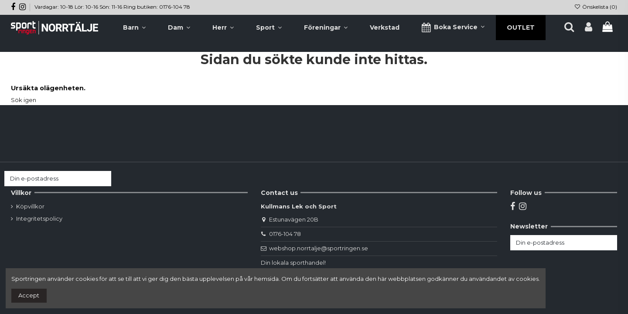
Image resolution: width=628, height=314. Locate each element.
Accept (28, 295)
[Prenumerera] (102, 178)
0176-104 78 (285, 233)
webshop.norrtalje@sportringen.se (318, 248)
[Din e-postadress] (49, 178)
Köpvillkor (30, 206)
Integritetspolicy (39, 218)
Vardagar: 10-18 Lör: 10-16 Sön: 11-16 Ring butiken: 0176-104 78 (112, 6)
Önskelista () (595, 6)
